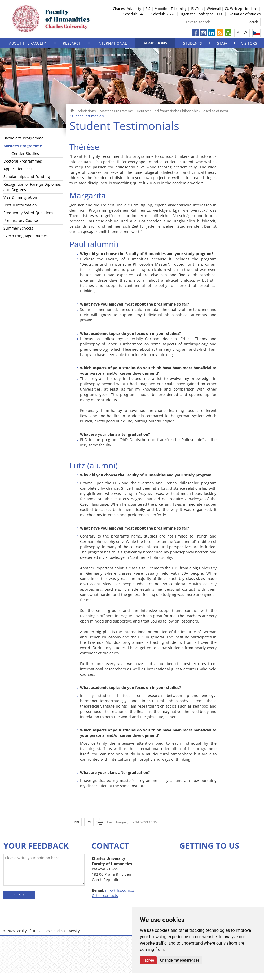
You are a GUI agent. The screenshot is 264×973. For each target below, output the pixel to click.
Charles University (127, 8)
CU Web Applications (241, 8)
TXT (89, 822)
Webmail (214, 8)
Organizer (187, 13)
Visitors (249, 43)
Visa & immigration (20, 197)
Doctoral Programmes (22, 161)
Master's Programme (116, 110)
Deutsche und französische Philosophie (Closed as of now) (182, 110)
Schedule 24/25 (135, 13)
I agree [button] (148, 960)
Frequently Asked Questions (28, 212)
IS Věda (197, 8)
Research (72, 43)
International (112, 43)
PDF (77, 822)
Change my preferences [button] (180, 960)
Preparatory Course (20, 220)
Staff (222, 43)
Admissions (155, 42)
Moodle (161, 8)
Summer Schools (18, 228)
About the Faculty (27, 43)
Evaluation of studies (244, 13)
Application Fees (18, 168)
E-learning (179, 8)
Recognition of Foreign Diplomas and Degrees (32, 187)
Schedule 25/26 (163, 13)
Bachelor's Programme (23, 138)
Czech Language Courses (25, 235)
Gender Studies (25, 153)
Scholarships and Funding (26, 176)
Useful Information (20, 205)
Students (192, 43)
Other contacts (105, 895)
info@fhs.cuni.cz (120, 890)
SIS (148, 8)
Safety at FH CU (211, 13)
